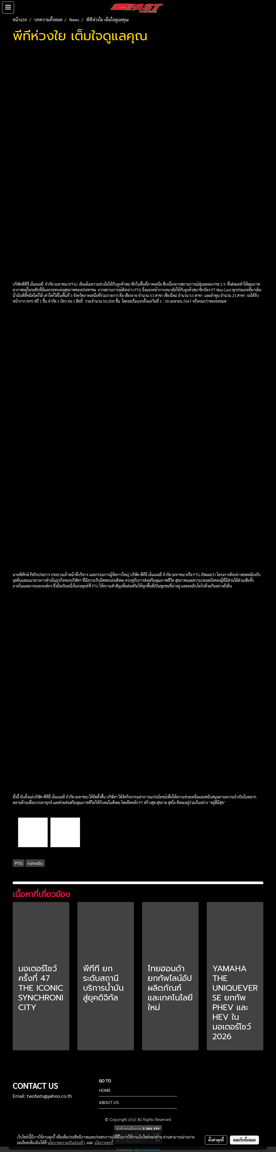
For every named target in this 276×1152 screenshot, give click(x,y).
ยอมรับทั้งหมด (244, 1139)
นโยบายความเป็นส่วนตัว (66, 1142)
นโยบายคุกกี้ (103, 1142)
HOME (105, 1090)
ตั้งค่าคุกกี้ (216, 1139)
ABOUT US (109, 1102)
